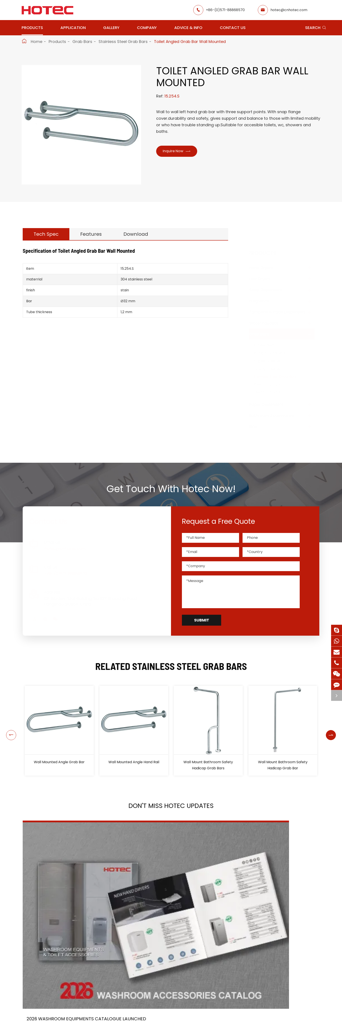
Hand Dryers (265, 267)
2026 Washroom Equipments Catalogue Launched (63, 905)
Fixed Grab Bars (271, 392)
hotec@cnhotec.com (288, 9)
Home (36, 41)
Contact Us (233, 27)
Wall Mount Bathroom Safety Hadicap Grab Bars (208, 765)
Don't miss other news (169, 960)
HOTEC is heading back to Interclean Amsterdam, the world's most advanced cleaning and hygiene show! (166, 905)
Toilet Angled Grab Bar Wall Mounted (190, 41)
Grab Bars (82, 41)
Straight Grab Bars (274, 352)
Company (147, 27)
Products (32, 27)
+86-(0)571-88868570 (225, 9)
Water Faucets (267, 323)
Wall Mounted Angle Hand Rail (133, 762)
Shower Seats (269, 345)
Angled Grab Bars (273, 360)
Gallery (111, 27)
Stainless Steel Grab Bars (123, 41)
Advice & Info (188, 27)
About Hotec (210, 1027)
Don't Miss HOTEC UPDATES (171, 808)
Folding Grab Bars (273, 368)
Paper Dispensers (270, 404)
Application (73, 27)
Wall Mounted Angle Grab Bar (59, 762)
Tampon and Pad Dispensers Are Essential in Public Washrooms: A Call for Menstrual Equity (271, 905)
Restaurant (166, 1027)
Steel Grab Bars (271, 384)
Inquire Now (179, 151)
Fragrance (263, 301)
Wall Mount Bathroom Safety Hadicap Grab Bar (283, 765)
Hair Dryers (264, 279)
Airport (125, 1027)
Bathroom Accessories (275, 415)
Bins (257, 426)
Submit (201, 620)
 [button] (6, 730)
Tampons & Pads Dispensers (281, 312)
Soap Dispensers (269, 289)
